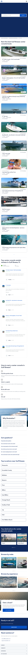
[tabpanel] (8, 539)
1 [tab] (12, 547)
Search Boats (14, 627)
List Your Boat (8, 610)
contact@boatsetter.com (6, 638)
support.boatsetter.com (6, 640)
